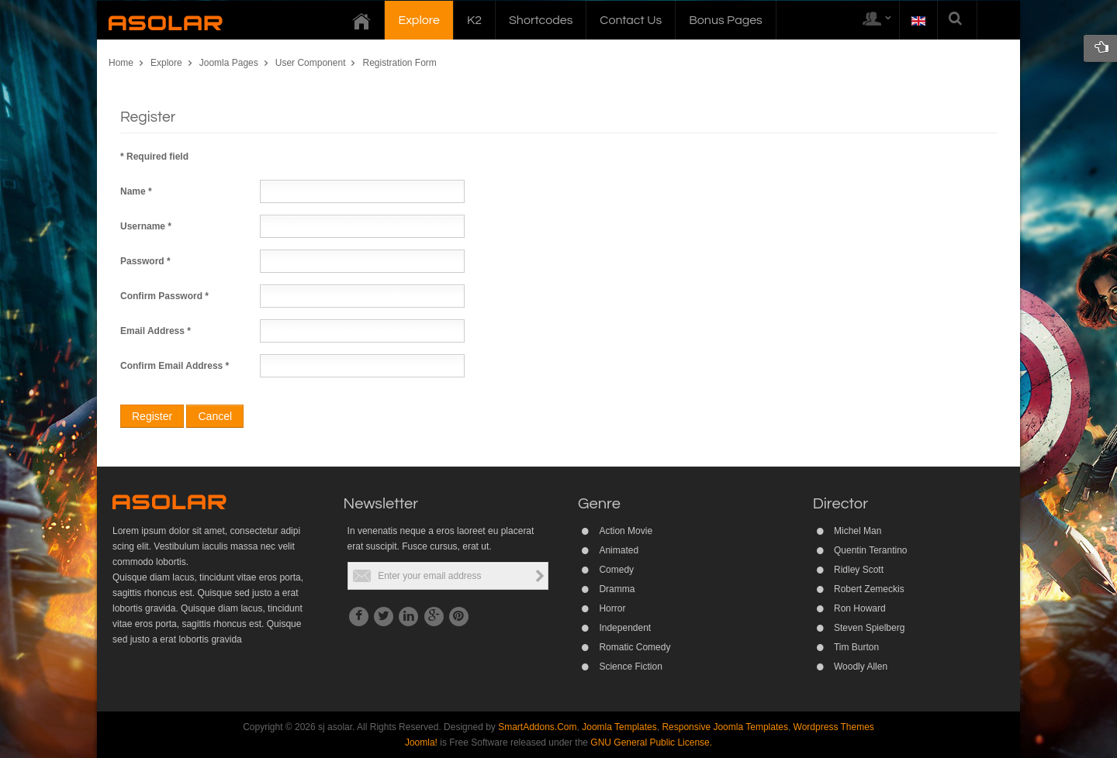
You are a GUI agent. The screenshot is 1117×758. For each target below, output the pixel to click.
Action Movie (625, 530)
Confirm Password (164, 296)
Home (121, 62)
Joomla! (421, 742)
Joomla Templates (619, 727)
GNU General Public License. (651, 742)
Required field (154, 156)
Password (145, 261)
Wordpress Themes (834, 727)
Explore (166, 62)
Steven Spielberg (869, 627)
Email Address (155, 331)
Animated (618, 550)
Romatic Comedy (634, 647)
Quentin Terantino (871, 550)
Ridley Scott (859, 569)
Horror (612, 608)
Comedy (616, 569)
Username (145, 226)
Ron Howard (860, 608)
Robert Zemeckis (869, 589)
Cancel (215, 416)
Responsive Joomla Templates (725, 727)
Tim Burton (856, 647)
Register (152, 416)
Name (136, 191)
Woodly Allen (860, 666)
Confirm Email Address (174, 365)
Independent (625, 627)
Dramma (617, 589)
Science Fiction (630, 666)
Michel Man (857, 530)
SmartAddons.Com (537, 727)
